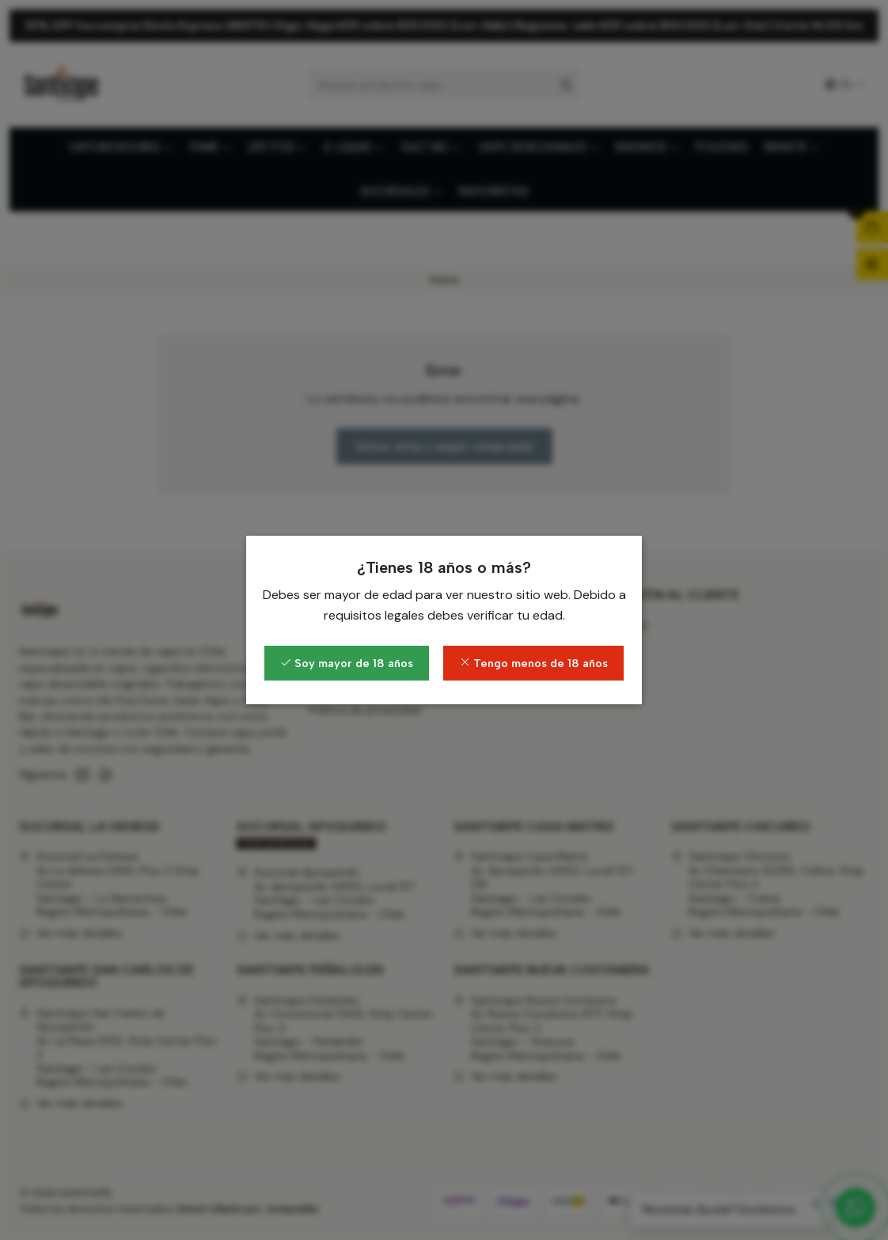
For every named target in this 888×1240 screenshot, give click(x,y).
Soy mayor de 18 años (346, 663)
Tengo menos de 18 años (533, 663)
